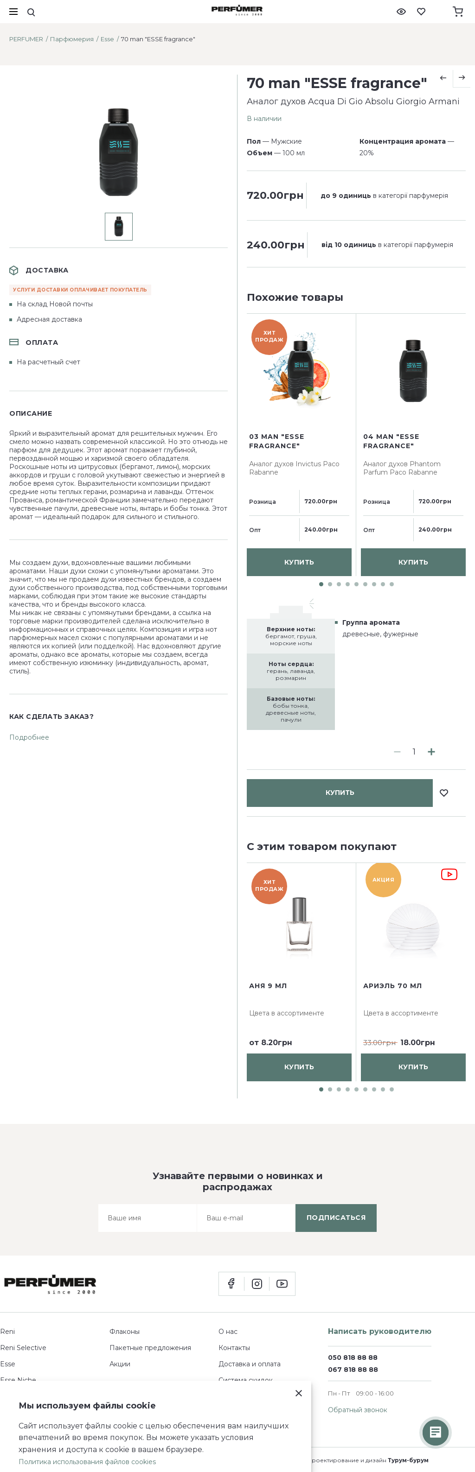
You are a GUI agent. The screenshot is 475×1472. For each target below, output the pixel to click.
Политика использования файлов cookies (87, 1462)
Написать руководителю (379, 1331)
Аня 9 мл (268, 986)
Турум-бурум (408, 1460)
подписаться (336, 1217)
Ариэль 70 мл (392, 986)
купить (340, 325)
